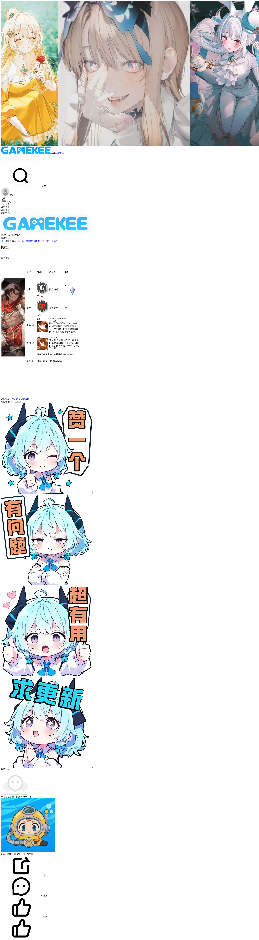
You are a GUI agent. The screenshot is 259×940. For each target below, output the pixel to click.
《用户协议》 (51, 241)
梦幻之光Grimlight (20, 399)
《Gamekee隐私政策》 (31, 241)
